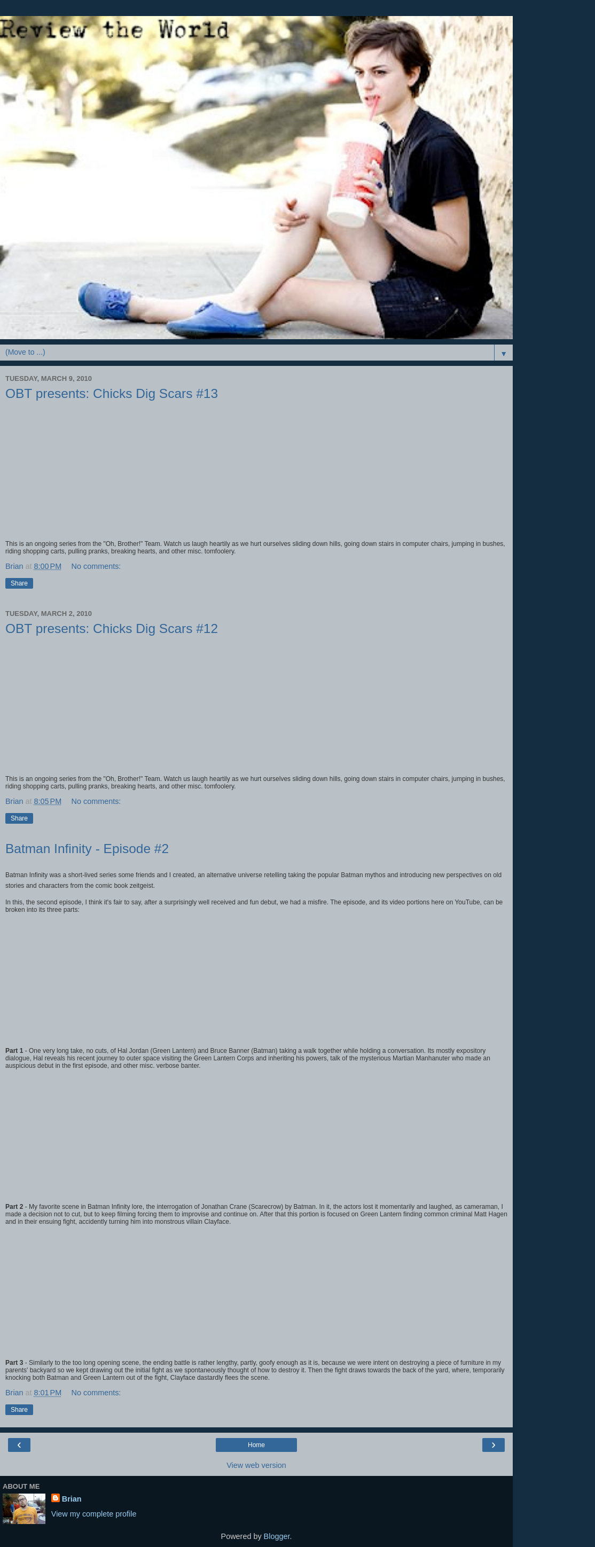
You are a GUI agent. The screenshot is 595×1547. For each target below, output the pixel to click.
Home (256, 1445)
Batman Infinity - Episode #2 (87, 848)
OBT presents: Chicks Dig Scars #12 (111, 628)
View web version (256, 1465)
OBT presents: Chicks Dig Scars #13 (111, 393)
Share (19, 583)
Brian (72, 1499)
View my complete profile (94, 1514)
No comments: (96, 566)
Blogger (277, 1536)
